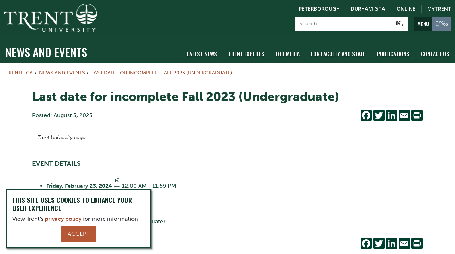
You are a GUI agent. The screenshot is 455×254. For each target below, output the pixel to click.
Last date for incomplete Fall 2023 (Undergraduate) (161, 72)
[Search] (343, 24)
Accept (79, 233)
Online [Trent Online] (406, 8)
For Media (288, 54)
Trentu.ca (19, 72)
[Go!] (399, 24)
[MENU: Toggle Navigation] (432, 24)
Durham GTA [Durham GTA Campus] (368, 8)
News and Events (46, 52)
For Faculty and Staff (338, 54)
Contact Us (435, 54)
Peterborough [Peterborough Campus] (319, 8)
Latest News (202, 54)
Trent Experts (246, 54)
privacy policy (63, 219)
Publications (393, 54)
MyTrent (439, 8)
